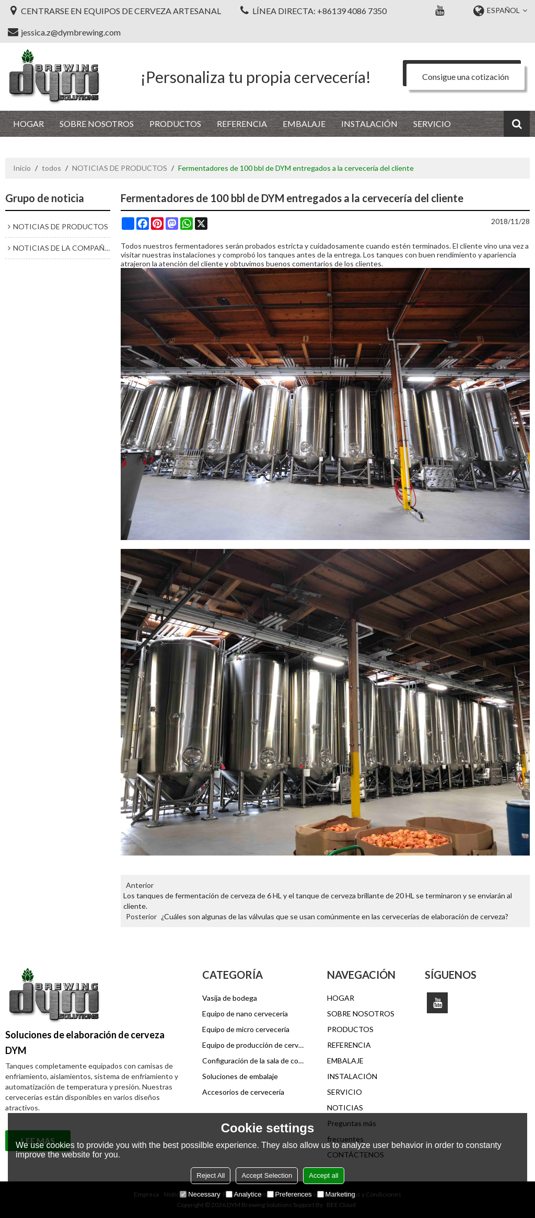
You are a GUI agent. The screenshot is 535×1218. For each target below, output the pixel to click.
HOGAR (28, 123)
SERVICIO (432, 123)
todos (51, 167)
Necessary (200, 1194)
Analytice (244, 1194)
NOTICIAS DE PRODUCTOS (119, 167)
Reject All (210, 1175)
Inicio (22, 167)
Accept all (323, 1175)
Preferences (289, 1194)
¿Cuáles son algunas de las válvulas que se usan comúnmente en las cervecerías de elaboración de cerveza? (334, 916)
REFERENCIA (242, 123)
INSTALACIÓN (369, 123)
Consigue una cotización (465, 76)
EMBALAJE (304, 123)
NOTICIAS (345, 1107)
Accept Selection (266, 1175)
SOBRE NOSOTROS (97, 123)
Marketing (336, 1194)
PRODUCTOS (175, 123)
